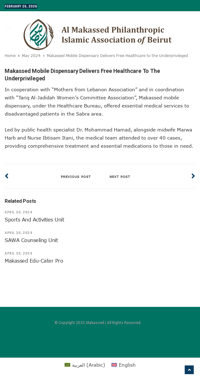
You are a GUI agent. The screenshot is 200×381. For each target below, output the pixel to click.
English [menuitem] (127, 365)
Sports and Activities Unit (34, 219)
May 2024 (31, 55)
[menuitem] (84, 364)
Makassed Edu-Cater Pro (34, 261)
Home (10, 55)
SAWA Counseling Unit (31, 240)
